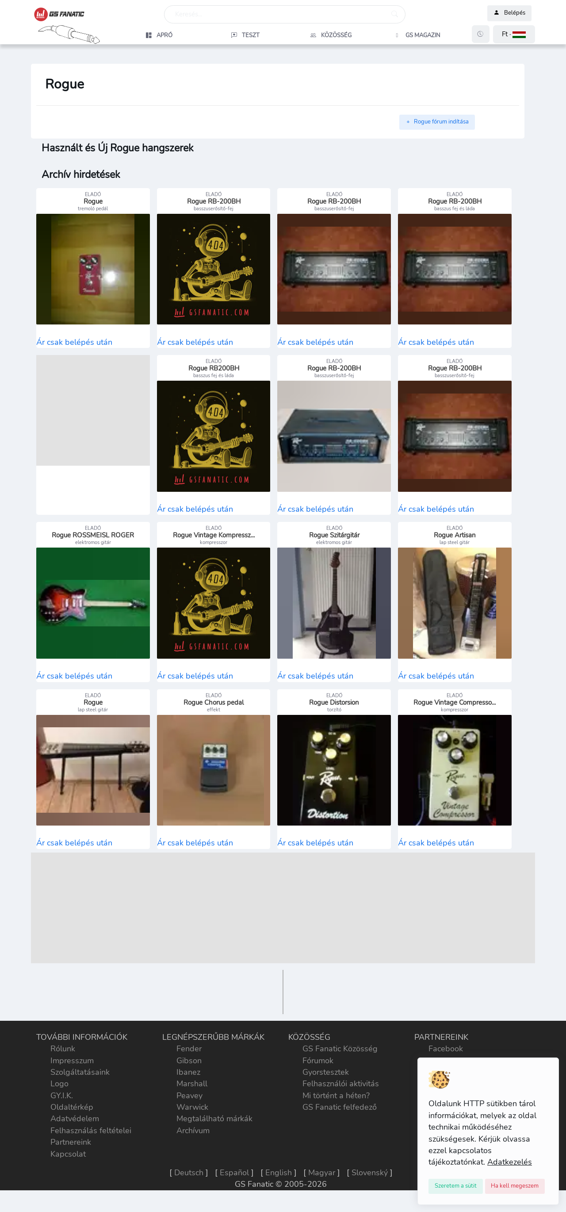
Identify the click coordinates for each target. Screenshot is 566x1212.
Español (234, 1183)
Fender (189, 1059)
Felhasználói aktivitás (340, 1094)
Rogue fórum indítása (437, 122)
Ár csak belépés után (74, 345)
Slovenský (370, 1183)
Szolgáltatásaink (80, 1083)
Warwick (192, 1118)
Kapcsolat (68, 1165)
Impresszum (72, 1071)
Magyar (321, 1183)
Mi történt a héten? (336, 1106)
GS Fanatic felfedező (339, 1118)
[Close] (455, 1186)
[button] (514, 34)
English (278, 1183)
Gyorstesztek (325, 1083)
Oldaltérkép (71, 1118)
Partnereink (70, 1153)
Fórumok (317, 1071)
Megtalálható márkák (214, 1130)
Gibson (189, 1071)
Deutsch (188, 1183)
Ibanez (188, 1083)
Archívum (193, 1141)
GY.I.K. (61, 1106)
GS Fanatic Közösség (340, 1059)
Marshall (191, 1094)
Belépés (509, 13)
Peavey (189, 1106)
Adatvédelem (74, 1130)
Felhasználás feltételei (90, 1141)
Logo (59, 1094)
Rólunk (62, 1059)
